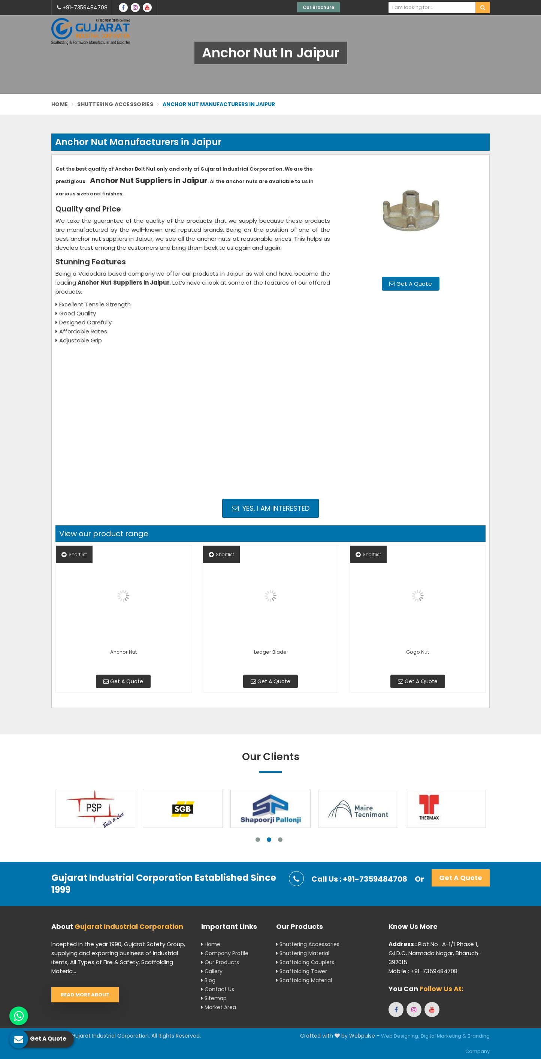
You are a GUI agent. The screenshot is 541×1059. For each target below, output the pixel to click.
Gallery (212, 971)
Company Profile (224, 953)
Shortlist (74, 554)
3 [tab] (280, 839)
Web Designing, (400, 1036)
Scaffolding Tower (301, 971)
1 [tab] (258, 839)
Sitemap (214, 998)
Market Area (218, 1007)
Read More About (85, 994)
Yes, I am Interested (270, 508)
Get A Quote (410, 284)
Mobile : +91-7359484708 (423, 971)
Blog (208, 980)
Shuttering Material (302, 953)
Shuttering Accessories (115, 104)
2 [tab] (269, 839)
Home (59, 104)
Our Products (220, 962)
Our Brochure (318, 7)
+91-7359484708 (82, 7)
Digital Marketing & (443, 1036)
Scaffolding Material (304, 980)
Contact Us (217, 989)
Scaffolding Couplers (305, 962)
